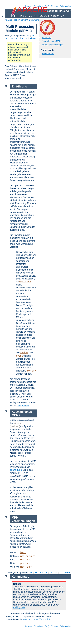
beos (23, 552)
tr (26, 38)
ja (16, 38)
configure (16, 470)
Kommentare (48, 53)
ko (21, 38)
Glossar (54, 6)
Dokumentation (36, 20)
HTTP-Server (20, 20)
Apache (8, 20)
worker (24, 352)
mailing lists (19, 607)
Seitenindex (65, 6)
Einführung (47, 37)
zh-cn (32, 38)
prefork (31, 371)
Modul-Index (23, 405)
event (19, 356)
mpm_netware (27, 556)
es (7, 38)
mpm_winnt (25, 281)
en (33, 35)
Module (28, 6)
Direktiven (38, 6)
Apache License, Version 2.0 (36, 619)
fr (12, 38)
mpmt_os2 (25, 559)
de (28, 35)
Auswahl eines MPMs (52, 41)
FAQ (47, 6)
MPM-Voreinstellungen (52, 44)
